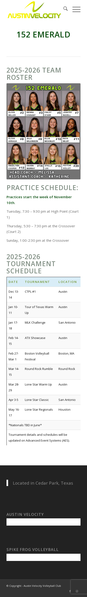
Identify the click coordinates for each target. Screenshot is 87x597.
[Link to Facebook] (70, 591)
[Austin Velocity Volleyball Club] (36, 9)
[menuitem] (63, 9)
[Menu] (74, 9)
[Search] (63, 9)
